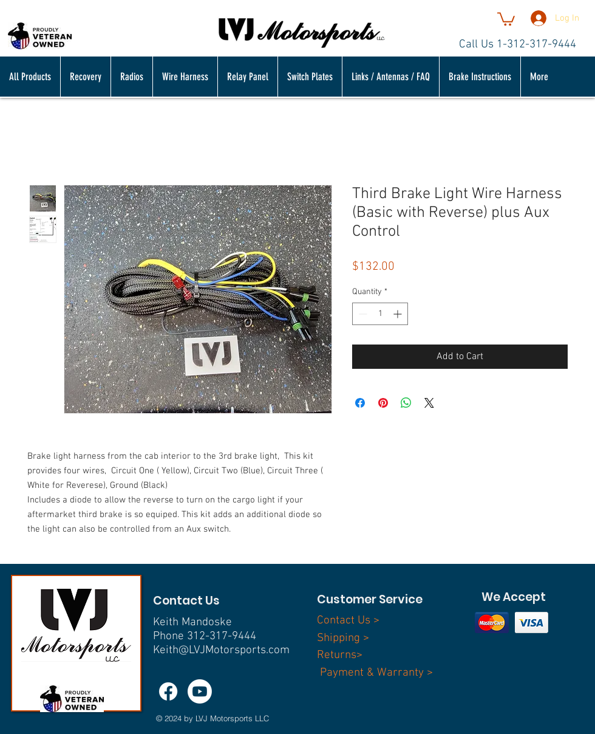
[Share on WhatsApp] (406, 403)
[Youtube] (200, 691)
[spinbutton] (380, 313)
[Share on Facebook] (360, 403)
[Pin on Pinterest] (383, 403)
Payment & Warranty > (376, 673)
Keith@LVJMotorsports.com (221, 650)
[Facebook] (168, 691)
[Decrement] (361, 313)
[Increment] (398, 313)
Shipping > (343, 638)
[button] (506, 18)
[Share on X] (429, 403)
